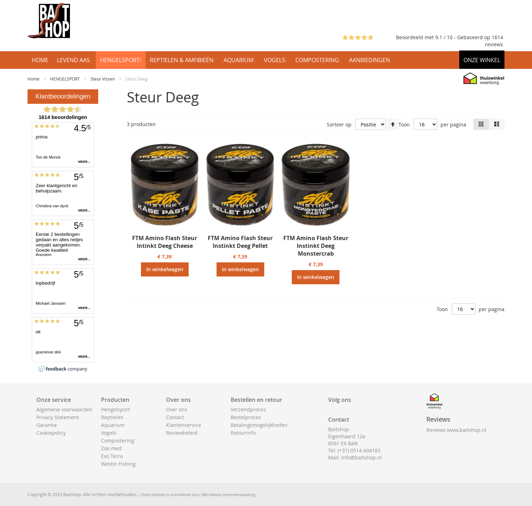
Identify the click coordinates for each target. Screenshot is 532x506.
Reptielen (112, 417)
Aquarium (113, 425)
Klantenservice (183, 425)
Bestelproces (246, 417)
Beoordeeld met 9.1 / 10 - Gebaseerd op (444, 37)
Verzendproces (248, 409)
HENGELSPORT (65, 79)
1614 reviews (494, 41)
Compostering (117, 440)
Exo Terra (112, 456)
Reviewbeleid (181, 432)
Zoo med (111, 448)
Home (34, 79)
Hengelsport (115, 409)
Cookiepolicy (51, 432)
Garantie (46, 425)
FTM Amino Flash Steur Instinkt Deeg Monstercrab (315, 245)
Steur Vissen (103, 79)
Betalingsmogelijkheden (259, 425)
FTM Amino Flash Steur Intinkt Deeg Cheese (164, 242)
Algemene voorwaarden (64, 409)
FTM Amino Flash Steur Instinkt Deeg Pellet (240, 242)
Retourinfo (243, 432)
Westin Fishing (118, 463)
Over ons (176, 409)
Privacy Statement (57, 417)
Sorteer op (339, 124)
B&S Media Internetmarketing (228, 494)
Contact (175, 417)
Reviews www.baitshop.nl (456, 430)
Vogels (108, 432)
